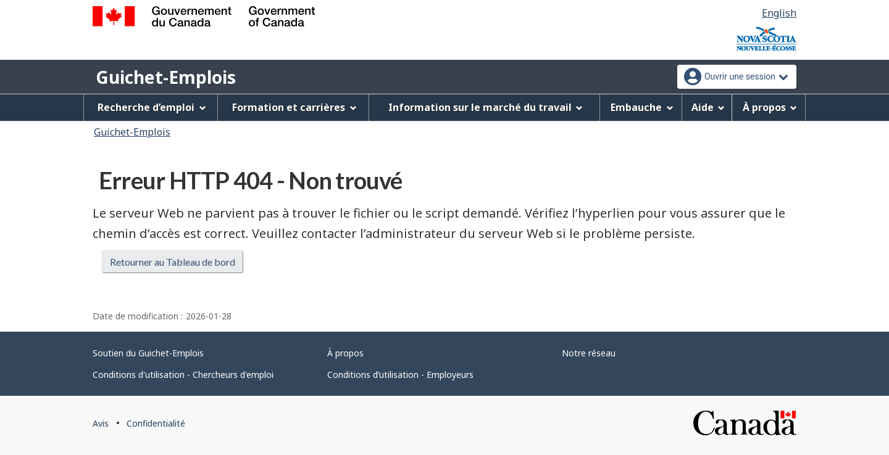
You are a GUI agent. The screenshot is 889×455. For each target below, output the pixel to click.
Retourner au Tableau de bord (172, 262)
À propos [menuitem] (770, 107)
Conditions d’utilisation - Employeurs (400, 374)
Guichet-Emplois (166, 77)
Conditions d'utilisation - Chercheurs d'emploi (183, 374)
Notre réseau (589, 353)
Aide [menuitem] (708, 107)
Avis (101, 423)
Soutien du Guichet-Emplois (148, 353)
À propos (345, 353)
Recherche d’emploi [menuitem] (152, 107)
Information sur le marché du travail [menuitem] (485, 107)
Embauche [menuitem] (642, 107)
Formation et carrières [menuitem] (294, 107)
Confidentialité (156, 423)
